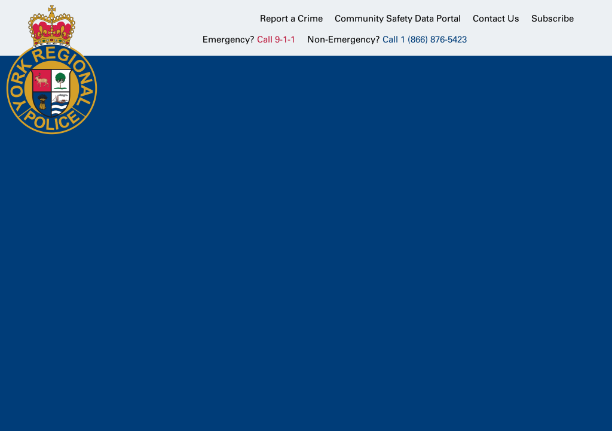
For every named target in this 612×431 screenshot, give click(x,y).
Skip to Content (0, 0)
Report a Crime (291, 18)
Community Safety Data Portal (398, 18)
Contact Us (496, 18)
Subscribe (552, 18)
